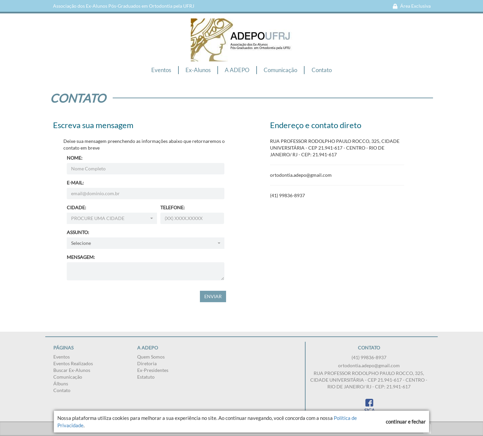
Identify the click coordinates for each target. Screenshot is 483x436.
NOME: (75, 158)
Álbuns (60, 383)
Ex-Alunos (198, 69)
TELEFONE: (172, 207)
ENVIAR (213, 296)
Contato (322, 69)
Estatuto (146, 377)
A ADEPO (237, 69)
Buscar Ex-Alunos (71, 370)
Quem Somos (151, 357)
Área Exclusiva (411, 6)
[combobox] (112, 218)
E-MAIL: (75, 182)
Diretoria (147, 363)
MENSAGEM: (81, 257)
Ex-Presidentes (152, 370)
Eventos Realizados (73, 363)
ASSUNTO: (78, 232)
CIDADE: (76, 207)
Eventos (161, 69)
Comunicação (280, 69)
